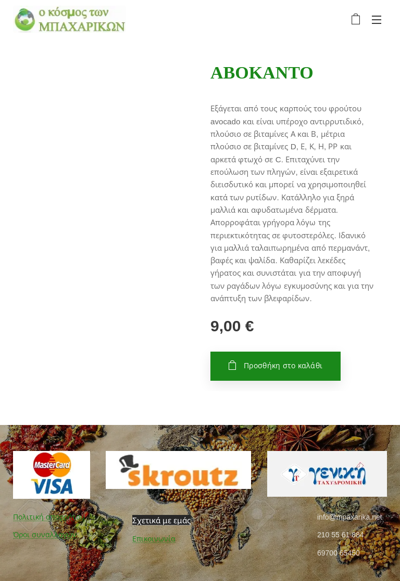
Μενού (376, 19)
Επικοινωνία (154, 539)
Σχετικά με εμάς (161, 519)
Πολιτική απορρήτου (49, 516)
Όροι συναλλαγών (45, 535)
